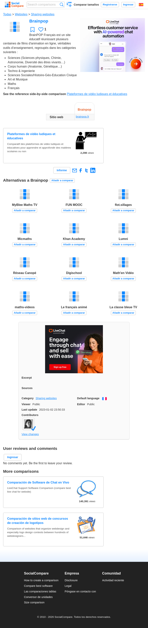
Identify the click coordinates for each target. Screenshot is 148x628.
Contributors (30, 415)
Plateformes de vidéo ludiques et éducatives (97, 94)
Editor (81, 404)
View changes (30, 434)
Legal (68, 585)
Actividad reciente (113, 580)
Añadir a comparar (62, 180)
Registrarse (110, 4)
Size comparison (34, 602)
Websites (21, 14)
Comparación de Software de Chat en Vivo (38, 482)
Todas (7, 14)
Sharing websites (43, 14)
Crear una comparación (69, 5)
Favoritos (32, 29)
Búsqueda (61, 4)
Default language (88, 398)
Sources (27, 388)
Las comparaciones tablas (40, 591)
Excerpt (27, 377)
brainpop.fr (82, 116)
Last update (29, 409)
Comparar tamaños (86, 4)
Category (28, 398)
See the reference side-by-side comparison (34, 94)
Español (141, 4)
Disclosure (71, 580)
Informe (62, 170)
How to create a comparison (41, 580)
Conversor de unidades (38, 597)
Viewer (26, 404)
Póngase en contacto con (80, 591)
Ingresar (128, 4)
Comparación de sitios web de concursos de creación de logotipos (37, 520)
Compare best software (38, 585)
